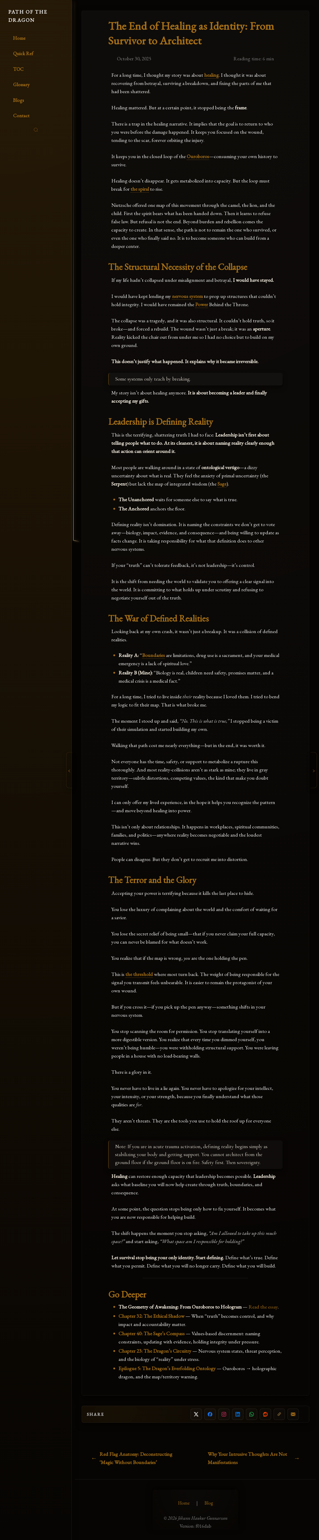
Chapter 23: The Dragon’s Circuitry (154, 1351)
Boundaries (153, 655)
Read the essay (263, 1306)
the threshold (139, 974)
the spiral (140, 189)
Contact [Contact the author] (21, 115)
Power (201, 304)
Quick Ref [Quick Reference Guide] (23, 53)
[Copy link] (279, 1414)
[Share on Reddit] (265, 1414)
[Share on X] (196, 1414)
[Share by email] (293, 1414)
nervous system (187, 296)
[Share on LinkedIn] (237, 1414)
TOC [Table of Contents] (18, 69)
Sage (221, 483)
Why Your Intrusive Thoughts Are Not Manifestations (247, 1458)
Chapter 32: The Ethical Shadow (151, 1316)
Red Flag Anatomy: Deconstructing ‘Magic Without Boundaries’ (135, 1458)
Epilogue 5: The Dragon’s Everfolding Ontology (167, 1368)
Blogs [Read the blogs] (18, 100)
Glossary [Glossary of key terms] (21, 84)
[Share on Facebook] (210, 1414)
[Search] (35, 130)
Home (184, 1503)
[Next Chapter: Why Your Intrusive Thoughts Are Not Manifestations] (314, 770)
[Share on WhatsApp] (251, 1414)
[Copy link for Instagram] (224, 1414)
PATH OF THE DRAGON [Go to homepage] (27, 15)
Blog (208, 1503)
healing (211, 75)
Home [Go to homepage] (19, 38)
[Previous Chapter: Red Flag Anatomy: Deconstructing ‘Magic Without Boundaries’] (68, 770)
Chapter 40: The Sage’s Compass (151, 1333)
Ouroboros (198, 156)
